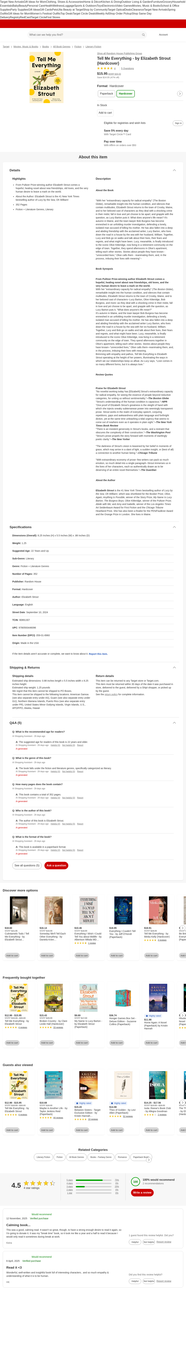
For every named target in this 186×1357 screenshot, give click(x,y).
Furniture (157, 1)
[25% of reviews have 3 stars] (93, 1186)
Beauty (23, 5)
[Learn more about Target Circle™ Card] (140, 132)
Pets (55, 9)
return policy (111, 694)
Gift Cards (46, 9)
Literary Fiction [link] (43, 1157)
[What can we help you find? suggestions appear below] (87, 35)
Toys (99, 5)
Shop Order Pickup (120, 13)
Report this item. (98, 654)
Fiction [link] (60, 1157)
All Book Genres (61, 46)
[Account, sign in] (161, 35)
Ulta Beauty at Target (70, 9)
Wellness (58, 5)
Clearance (138, 9)
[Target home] (7, 35)
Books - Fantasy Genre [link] (100, 1157)
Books (45, 46)
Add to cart (105, 112)
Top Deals (66, 13)
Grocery (167, 1)
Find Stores (53, 17)
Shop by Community (95, 9)
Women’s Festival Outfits (45, 13)
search (143, 35)
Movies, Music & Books (146, 5)
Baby (15, 5)
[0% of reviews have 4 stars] (93, 1183)
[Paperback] (106, 93)
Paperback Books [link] (141, 1157)
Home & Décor (92, 1)
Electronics (109, 5)
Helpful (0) (55, 745)
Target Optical (116, 9)
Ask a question (56, 865)
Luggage (69, 5)
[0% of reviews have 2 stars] (93, 1189)
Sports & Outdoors (85, 5)
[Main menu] (19, 35)
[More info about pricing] (175, 75)
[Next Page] (180, 93)
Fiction (77, 46)
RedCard (25, 17)
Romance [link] (122, 1157)
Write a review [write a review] (142, 1192)
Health (48, 5)
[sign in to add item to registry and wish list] (178, 123)
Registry (15, 17)
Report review (163, 1241)
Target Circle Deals (84, 13)
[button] (153, 1016)
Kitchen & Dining (111, 1)
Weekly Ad (102, 13)
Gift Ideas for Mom (35, 1)
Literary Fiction (93, 46)
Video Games (124, 5)
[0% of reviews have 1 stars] (93, 1193)
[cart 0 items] (179, 35)
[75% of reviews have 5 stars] (93, 1180)
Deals (128, 9)
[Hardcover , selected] (126, 93)
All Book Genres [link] (76, 1157)
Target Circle (38, 17)
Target (6, 46)
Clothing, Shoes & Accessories (64, 1)
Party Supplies (19, 9)
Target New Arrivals (12, 1)
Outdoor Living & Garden (136, 1)
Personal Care (36, 5)
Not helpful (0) (68, 745)
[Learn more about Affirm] (140, 143)
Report (80, 745)
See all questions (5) (27, 865)
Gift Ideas (34, 9)
